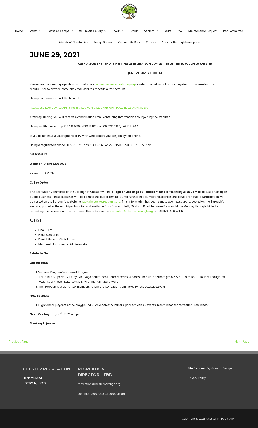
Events (33, 30)
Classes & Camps (58, 30)
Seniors (149, 30)
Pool (180, 30)
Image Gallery (103, 41)
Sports (116, 30)
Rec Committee (233, 30)
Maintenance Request (202, 30)
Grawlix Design (221, 367)
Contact (151, 41)
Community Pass (129, 41)
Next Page (244, 341)
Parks (167, 30)
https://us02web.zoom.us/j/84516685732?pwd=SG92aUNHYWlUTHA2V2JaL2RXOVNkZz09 (89, 107)
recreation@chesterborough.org (99, 383)
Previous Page (17, 341)
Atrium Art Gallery (90, 30)
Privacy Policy (197, 377)
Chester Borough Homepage (181, 41)
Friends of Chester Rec (73, 41)
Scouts (134, 30)
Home (19, 30)
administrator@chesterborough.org (101, 393)
